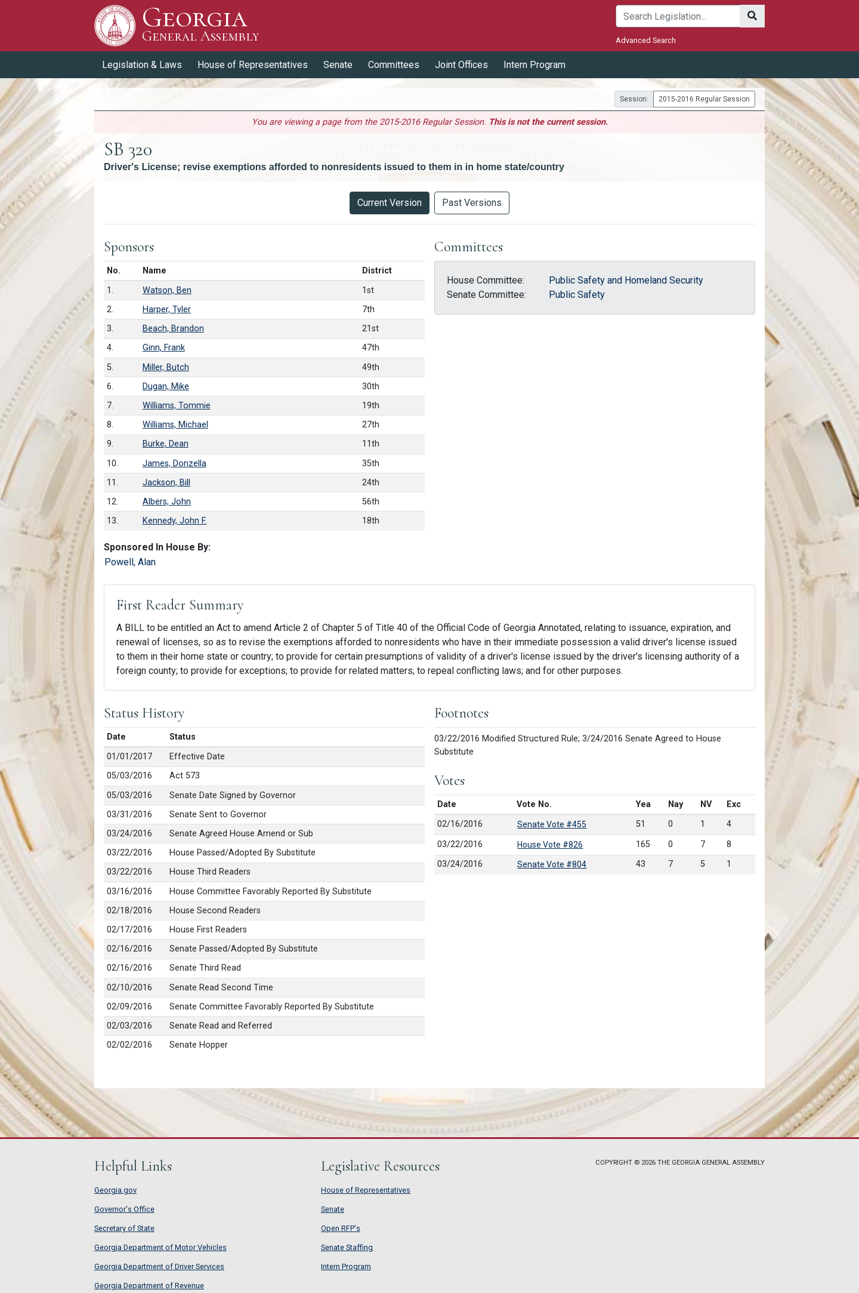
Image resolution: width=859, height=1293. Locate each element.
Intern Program (534, 64)
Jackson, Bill (166, 483)
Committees (393, 64)
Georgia (200, 25)
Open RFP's (340, 1228)
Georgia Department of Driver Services (159, 1266)
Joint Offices (461, 64)
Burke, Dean (166, 444)
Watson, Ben (167, 290)
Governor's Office (124, 1209)
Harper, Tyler (167, 309)
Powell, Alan (130, 562)
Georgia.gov (115, 1190)
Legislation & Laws (142, 64)
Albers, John (167, 502)
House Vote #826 (550, 844)
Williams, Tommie (177, 406)
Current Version (389, 202)
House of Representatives (252, 64)
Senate (338, 64)
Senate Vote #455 (551, 824)
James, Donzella (174, 463)
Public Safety (577, 294)
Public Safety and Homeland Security (626, 280)
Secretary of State (124, 1228)
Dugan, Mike (166, 386)
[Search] (678, 16)
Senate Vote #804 (551, 864)
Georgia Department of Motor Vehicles (160, 1247)
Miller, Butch (166, 367)
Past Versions (472, 202)
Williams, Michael (175, 425)
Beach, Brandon (173, 329)
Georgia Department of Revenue (149, 1285)
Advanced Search (646, 40)
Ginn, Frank (164, 348)
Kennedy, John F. (174, 521)
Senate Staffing (347, 1247)
